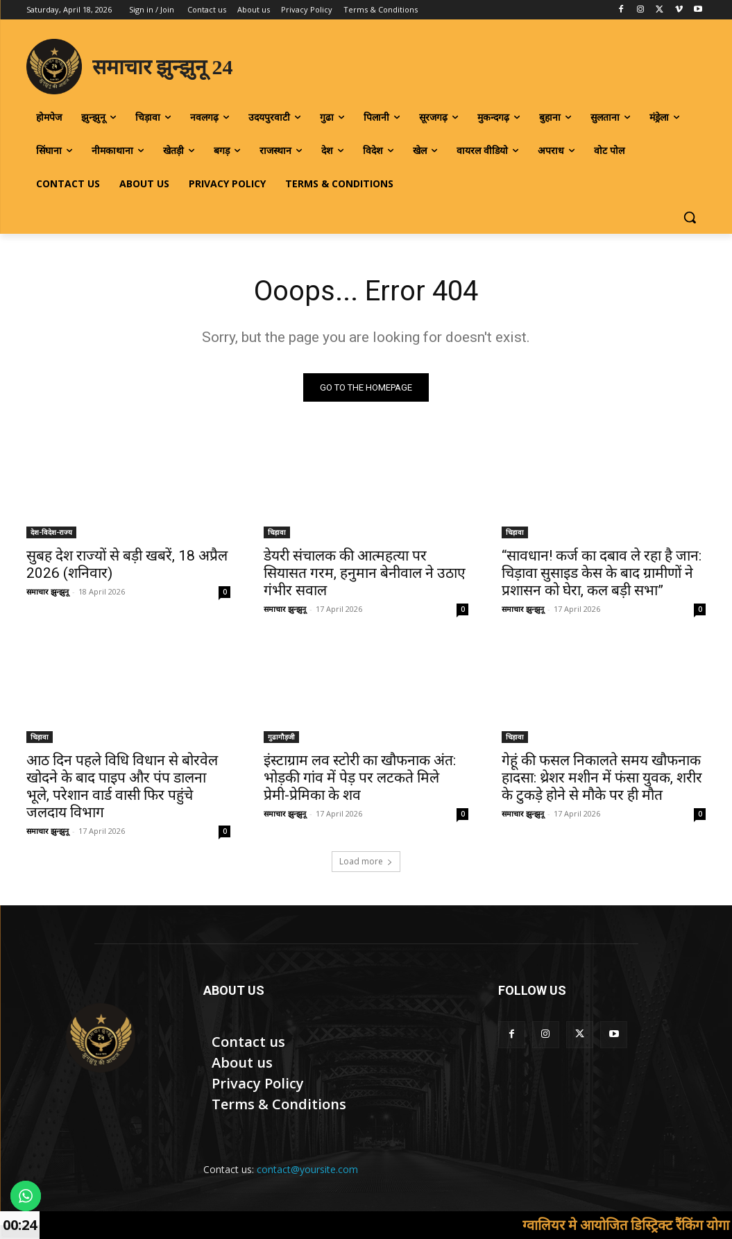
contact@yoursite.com (307, 1169)
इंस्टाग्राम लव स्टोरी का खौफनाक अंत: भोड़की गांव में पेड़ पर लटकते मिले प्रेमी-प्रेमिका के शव (360, 777)
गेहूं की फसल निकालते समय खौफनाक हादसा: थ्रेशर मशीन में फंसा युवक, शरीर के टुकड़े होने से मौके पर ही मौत (602, 777)
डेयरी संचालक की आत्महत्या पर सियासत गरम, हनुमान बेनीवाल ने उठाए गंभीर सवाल (365, 573)
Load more (366, 861)
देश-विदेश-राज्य (51, 532)
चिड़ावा (277, 532)
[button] (689, 217)
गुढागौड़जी (281, 737)
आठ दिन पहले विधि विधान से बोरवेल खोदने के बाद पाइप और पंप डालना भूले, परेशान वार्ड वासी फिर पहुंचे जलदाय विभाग (122, 786)
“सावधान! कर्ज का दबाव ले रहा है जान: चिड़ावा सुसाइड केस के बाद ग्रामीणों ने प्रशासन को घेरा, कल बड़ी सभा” (601, 573)
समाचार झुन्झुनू (47, 591)
